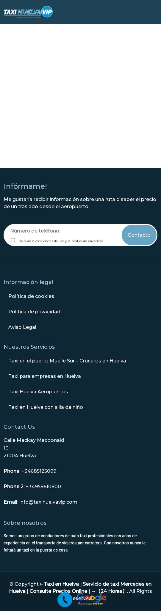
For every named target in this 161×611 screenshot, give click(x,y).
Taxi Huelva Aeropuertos (38, 392)
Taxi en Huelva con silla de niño (45, 407)
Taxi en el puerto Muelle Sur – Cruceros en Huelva (67, 361)
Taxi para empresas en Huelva (44, 376)
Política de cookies (31, 296)
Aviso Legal (22, 327)
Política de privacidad (34, 312)
